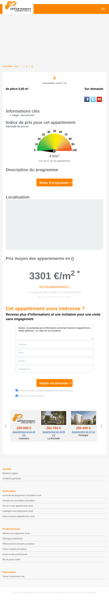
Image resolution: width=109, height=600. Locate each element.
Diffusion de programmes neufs (16, 533)
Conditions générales (11, 478)
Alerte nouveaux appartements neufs (18, 516)
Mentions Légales (10, 473)
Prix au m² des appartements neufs (17, 506)
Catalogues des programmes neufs (17, 511)
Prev (6, 425)
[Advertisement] (54, 40)
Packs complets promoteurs (14, 549)
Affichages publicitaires (12, 538)
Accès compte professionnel (14, 554)
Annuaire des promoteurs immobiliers (18, 501)
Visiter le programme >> (56, 182)
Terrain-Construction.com (13, 576)
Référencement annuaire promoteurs (18, 544)
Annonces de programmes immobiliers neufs (21, 495)
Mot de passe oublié (11, 559)
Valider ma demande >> (55, 383)
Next (101, 425)
